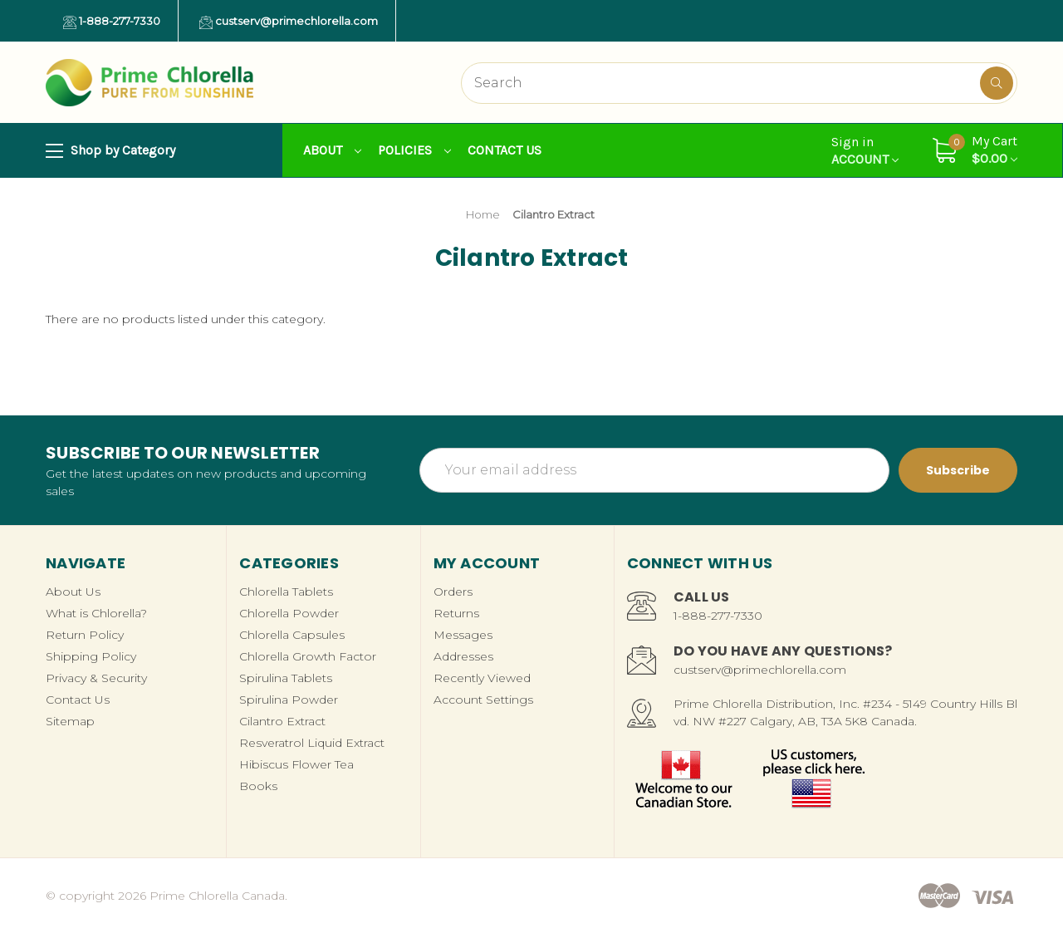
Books (258, 785)
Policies (414, 150)
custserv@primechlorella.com (288, 21)
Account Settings (483, 699)
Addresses (463, 656)
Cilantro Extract (282, 721)
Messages (463, 634)
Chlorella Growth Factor (307, 656)
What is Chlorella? (96, 613)
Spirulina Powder (288, 699)
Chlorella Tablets (286, 591)
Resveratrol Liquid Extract (312, 742)
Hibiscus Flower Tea (296, 764)
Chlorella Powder (289, 613)
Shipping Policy (91, 656)
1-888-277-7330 (111, 21)
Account (865, 150)
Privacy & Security (96, 677)
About (332, 150)
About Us (73, 591)
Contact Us (504, 150)
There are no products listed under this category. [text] (186, 319)
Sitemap (70, 721)
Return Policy (85, 634)
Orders (453, 591)
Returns (456, 613)
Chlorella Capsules (292, 634)
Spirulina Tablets (285, 677)
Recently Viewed (482, 677)
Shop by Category (110, 151)
